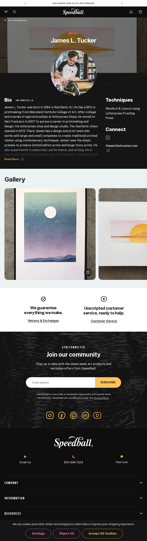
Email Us (25, 459)
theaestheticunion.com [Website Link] (122, 148)
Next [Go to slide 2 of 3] (122, 3)
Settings (38, 533)
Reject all (67, 533)
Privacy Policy (101, 398)
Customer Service (104, 321)
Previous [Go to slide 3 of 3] (25, 3)
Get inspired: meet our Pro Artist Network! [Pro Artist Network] (73, 3)
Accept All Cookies (102, 533)
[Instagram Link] (108, 137)
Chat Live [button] (122, 459)
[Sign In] (131, 12)
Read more (11, 159)
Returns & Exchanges (43, 321)
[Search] (14, 12)
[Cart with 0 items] (140, 12)
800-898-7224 (73, 459)
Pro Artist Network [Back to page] (17, 20)
